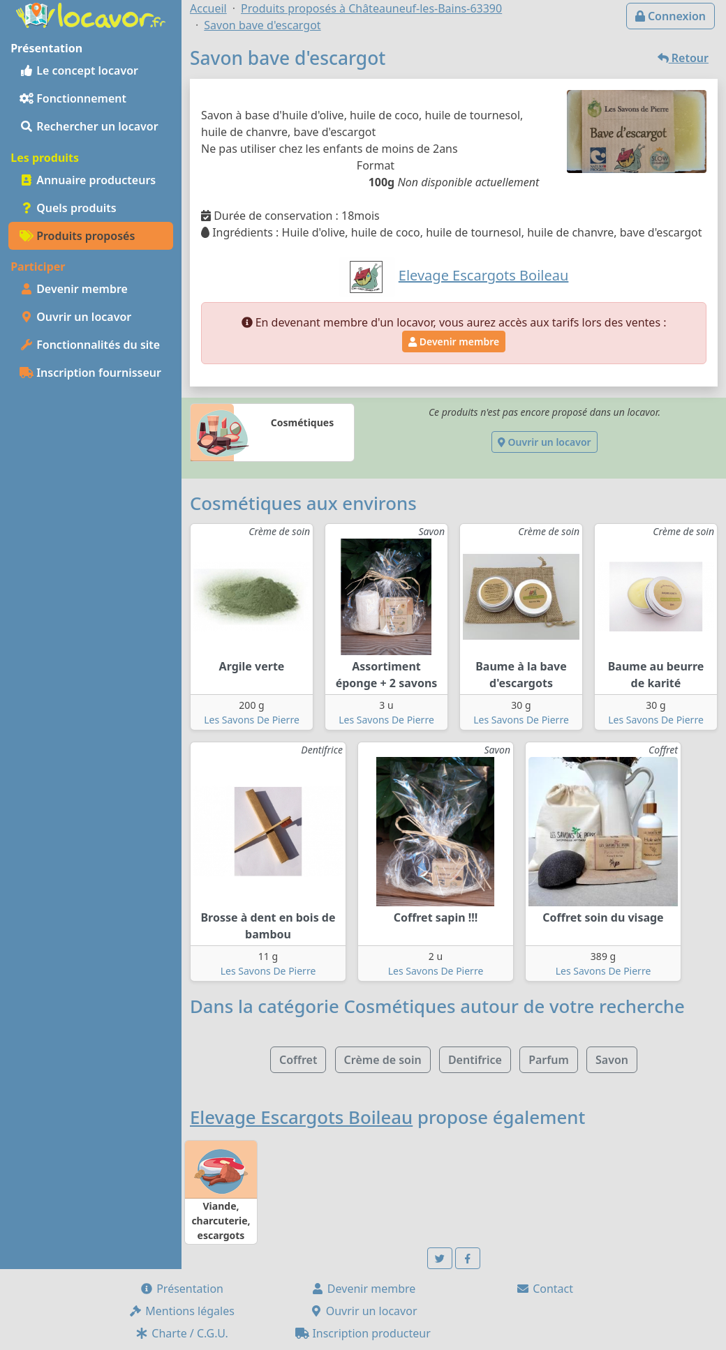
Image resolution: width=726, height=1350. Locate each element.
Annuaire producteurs (88, 180)
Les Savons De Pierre (251, 719)
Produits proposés (77, 235)
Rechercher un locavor (89, 126)
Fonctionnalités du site (90, 344)
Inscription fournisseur (90, 372)
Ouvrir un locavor (75, 316)
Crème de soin (383, 1059)
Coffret (298, 1059)
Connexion (670, 16)
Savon (611, 1059)
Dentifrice (475, 1059)
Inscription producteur (363, 1333)
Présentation (181, 1288)
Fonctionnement (73, 98)
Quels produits (68, 208)
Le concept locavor (79, 70)
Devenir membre (74, 289)
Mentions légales (181, 1311)
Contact (544, 1288)
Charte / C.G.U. (181, 1333)
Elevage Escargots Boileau (301, 1117)
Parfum (548, 1059)
